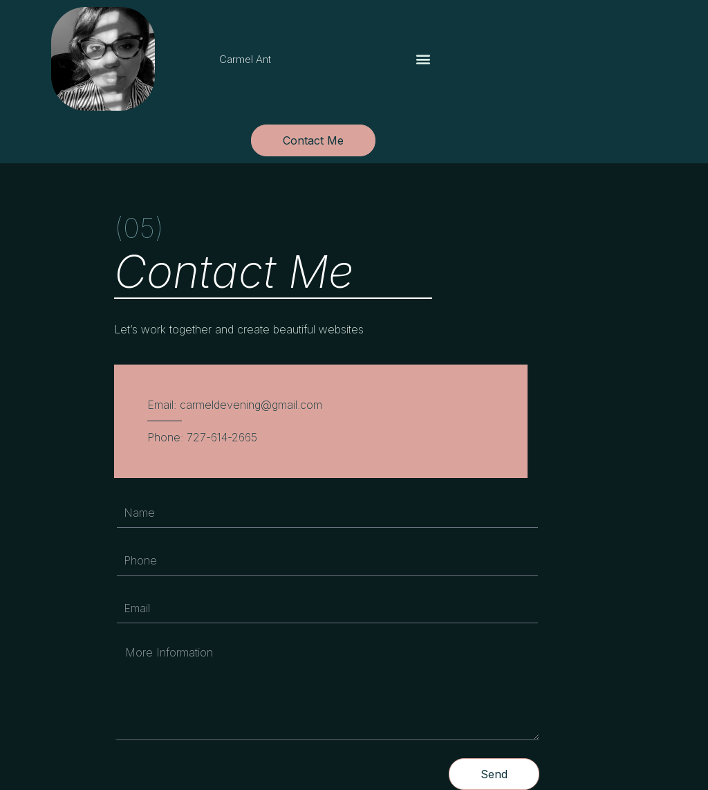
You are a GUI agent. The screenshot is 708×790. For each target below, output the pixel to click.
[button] (423, 59)
